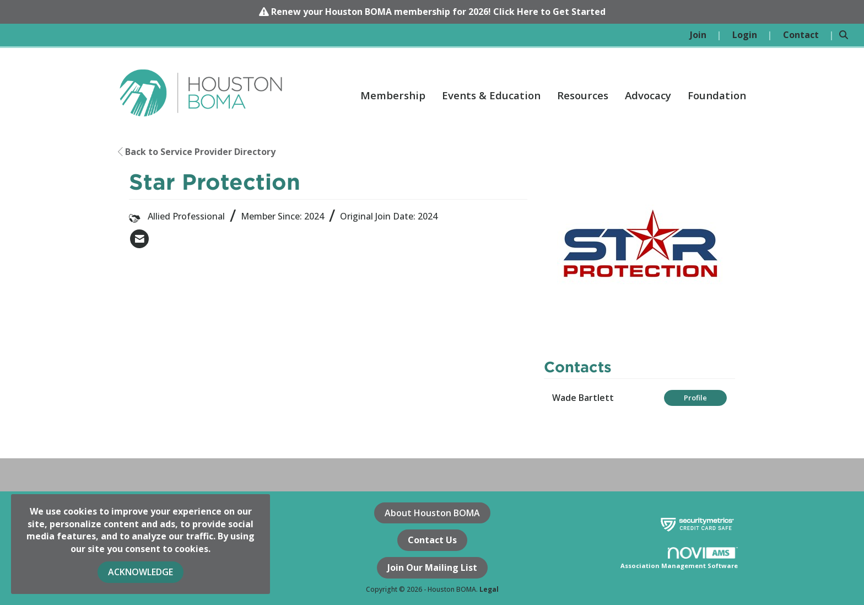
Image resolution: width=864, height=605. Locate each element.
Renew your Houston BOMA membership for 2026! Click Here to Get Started (438, 12)
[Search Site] (847, 35)
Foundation (717, 95)
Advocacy (648, 95)
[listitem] (705, 35)
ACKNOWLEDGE (140, 572)
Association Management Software (679, 558)
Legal (489, 589)
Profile (695, 398)
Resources (582, 95)
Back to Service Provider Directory (197, 152)
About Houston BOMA (432, 513)
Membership (392, 95)
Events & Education (491, 95)
